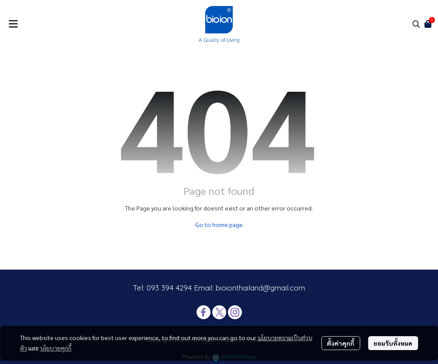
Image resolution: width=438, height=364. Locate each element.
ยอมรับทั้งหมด (392, 343)
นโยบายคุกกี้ (55, 348)
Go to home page (219, 224)
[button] (416, 24)
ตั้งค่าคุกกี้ (340, 343)
